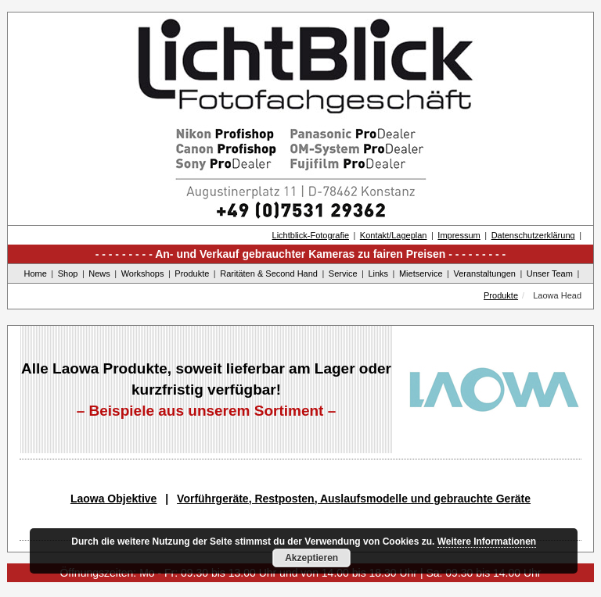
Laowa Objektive (113, 498)
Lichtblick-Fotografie (310, 235)
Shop (68, 273)
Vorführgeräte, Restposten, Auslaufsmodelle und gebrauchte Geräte (354, 498)
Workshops (142, 273)
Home (35, 273)
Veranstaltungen (484, 273)
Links (378, 273)
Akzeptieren (311, 557)
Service (343, 273)
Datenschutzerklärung (533, 235)
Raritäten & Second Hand (269, 273)
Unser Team (550, 273)
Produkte (192, 273)
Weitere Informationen (486, 541)
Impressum (458, 235)
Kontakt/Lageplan (393, 235)
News (99, 273)
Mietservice (421, 273)
